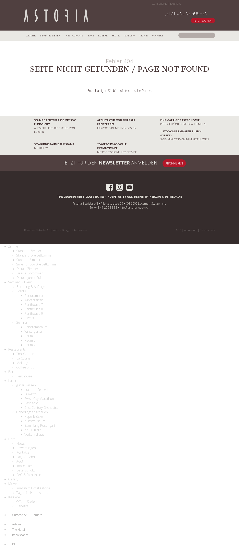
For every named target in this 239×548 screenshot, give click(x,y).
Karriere (175, 3)
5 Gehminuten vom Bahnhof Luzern (179, 135)
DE (14, 544)
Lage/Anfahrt (25, 457)
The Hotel (18, 529)
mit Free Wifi (49, 146)
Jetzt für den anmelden (105, 163)
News (20, 443)
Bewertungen (26, 448)
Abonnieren (174, 163)
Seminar (22, 322)
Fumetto (30, 394)
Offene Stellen (26, 501)
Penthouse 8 (33, 309)
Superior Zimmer (28, 260)
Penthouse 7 (33, 304)
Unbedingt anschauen (32, 412)
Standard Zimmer (28, 251)
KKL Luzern (32, 430)
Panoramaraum (35, 295)
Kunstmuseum (34, 421)
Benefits (22, 506)
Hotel (116, 35)
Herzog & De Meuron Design (111, 124)
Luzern (103, 35)
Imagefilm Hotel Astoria (33, 488)
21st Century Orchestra (41, 407)
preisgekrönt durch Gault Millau (178, 122)
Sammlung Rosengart (39, 425)
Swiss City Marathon (39, 398)
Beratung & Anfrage (30, 286)
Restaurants (75, 35)
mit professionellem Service (112, 148)
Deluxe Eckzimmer (29, 273)
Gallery (129, 35)
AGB (178, 230)
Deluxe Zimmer (27, 268)
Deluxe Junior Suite (30, 277)
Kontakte (22, 452)
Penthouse (24, 376)
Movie (144, 35)
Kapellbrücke (33, 416)
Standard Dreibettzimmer (34, 255)
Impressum (190, 230)
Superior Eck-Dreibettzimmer (37, 264)
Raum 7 (29, 345)
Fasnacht (31, 403)
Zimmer (31, 35)
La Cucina (23, 358)
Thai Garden (25, 354)
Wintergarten (33, 300)
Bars (91, 35)
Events (21, 291)
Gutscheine (159, 3)
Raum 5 (29, 336)
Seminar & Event (51, 35)
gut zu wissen (26, 385)
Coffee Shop (25, 367)
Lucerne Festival (36, 389)
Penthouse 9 (33, 313)
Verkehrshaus (34, 434)
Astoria (16, 524)
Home (56, 16)
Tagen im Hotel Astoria (32, 492)
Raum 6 (29, 340)
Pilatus (29, 318)
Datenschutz (207, 230)
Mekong (22, 363)
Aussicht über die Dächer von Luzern (50, 126)
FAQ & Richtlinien (28, 474)
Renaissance (20, 535)
